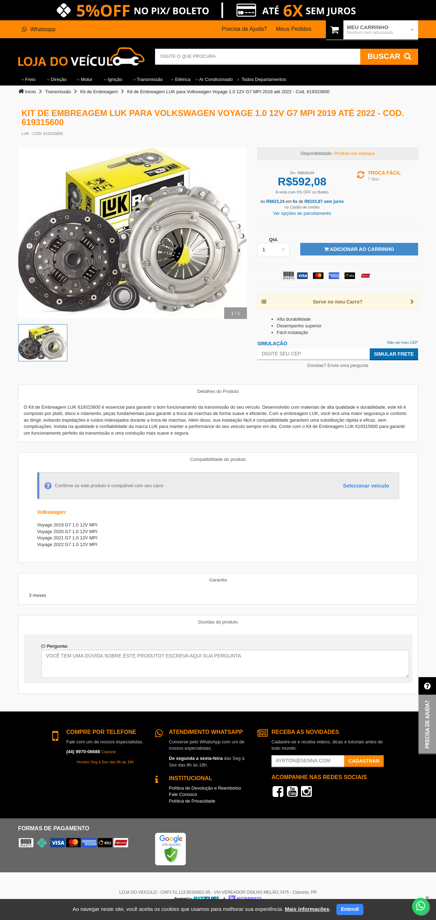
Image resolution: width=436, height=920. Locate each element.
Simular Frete (394, 354)
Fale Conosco (183, 794)
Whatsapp (39, 29)
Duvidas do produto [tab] (218, 622)
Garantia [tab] (218, 579)
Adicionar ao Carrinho (359, 249)
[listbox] (273, 250)
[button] (427, 716)
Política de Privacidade (192, 801)
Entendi (350, 909)
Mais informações (307, 909)
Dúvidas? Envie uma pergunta (337, 365)
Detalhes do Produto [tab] (218, 391)
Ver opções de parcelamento (302, 213)
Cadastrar (364, 761)
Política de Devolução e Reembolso (205, 788)
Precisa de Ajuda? (244, 29)
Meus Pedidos (293, 29)
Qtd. (273, 239)
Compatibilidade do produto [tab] (218, 459)
